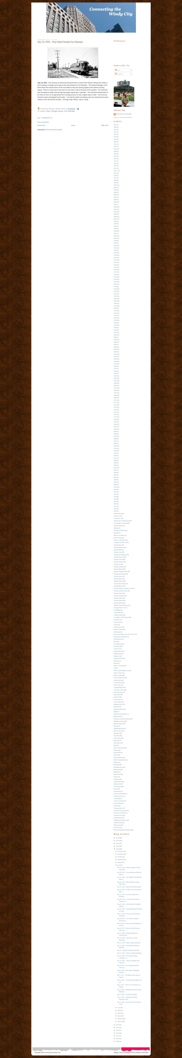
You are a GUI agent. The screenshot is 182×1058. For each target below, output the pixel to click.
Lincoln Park (117, 702)
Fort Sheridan (69, 111)
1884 (115, 190)
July (118, 865)
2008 (115, 484)
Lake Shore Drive (119, 690)
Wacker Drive (117, 818)
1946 (115, 342)
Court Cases (117, 622)
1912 (115, 260)
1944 (115, 337)
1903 (115, 238)
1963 (115, 383)
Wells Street (117, 825)
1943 (115, 335)
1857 (115, 134)
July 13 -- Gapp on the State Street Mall (128, 950)
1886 (115, 194)
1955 (115, 364)
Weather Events (118, 822)
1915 (115, 267)
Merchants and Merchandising (122, 719)
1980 (115, 424)
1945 (115, 339)
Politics (116, 750)
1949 (115, 349)
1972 (115, 405)
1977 (115, 417)
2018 (115, 508)
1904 (115, 240)
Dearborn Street (118, 629)
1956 (115, 366)
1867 (115, 158)
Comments (119, 74)
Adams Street (117, 513)
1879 (115, 178)
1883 (115, 187)
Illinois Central (118, 675)
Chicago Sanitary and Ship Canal (123, 588)
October (119, 857)
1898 (115, 226)
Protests (116, 755)
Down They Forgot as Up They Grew (124, 634)
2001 (115, 467)
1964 (115, 385)
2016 (115, 504)
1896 (115, 221)
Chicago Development (120, 554)
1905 (115, 243)
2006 (115, 479)
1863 (115, 149)
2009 (115, 487)
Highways (116, 656)
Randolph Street (118, 767)
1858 (115, 136)
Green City (117, 648)
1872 (115, 163)
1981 (115, 426)
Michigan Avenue (119, 721)
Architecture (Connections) (121, 520)
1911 (115, 257)
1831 (115, 124)
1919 (115, 277)
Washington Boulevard (120, 820)
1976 (115, 414)
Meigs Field (117, 716)
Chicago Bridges (118, 547)
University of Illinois (119, 813)
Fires (115, 641)
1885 (115, 192)
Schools (116, 777)
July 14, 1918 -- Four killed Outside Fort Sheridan (60, 42)
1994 (115, 455)
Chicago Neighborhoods (120, 571)
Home (73, 125)
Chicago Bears (118, 545)
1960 (115, 376)
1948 (115, 347)
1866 (115, 156)
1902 (115, 236)
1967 (115, 393)
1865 (115, 153)
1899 (115, 228)
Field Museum (118, 639)
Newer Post (41, 125)
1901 (115, 233)
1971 (115, 402)
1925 (115, 291)
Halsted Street (118, 651)
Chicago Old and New (123, 114)
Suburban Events (118, 796)
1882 (115, 185)
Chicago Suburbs (118, 603)
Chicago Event (118, 559)
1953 (115, 359)
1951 (115, 354)
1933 (115, 310)
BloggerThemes (130, 1052)
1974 (115, 409)
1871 (115, 161)
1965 (115, 388)
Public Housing (118, 757)
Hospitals (116, 661)
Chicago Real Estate (119, 583)
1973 (115, 407)
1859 (115, 139)
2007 (115, 482)
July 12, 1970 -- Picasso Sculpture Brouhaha (129, 953)
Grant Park (117, 646)
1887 (115, 197)
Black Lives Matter (119, 535)
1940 (115, 327)
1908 (115, 250)
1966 (115, 390)
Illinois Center (118, 673)
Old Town (116, 740)
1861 (115, 144)
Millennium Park (118, 728)
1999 (115, 463)
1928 (115, 298)
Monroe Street (118, 731)
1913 (115, 262)
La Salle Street (118, 682)
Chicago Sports (118, 598)
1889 (115, 202)
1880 (115, 180)
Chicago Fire (117, 564)
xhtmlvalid (145, 1052)
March (119, 1016)
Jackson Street (118, 680)
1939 (115, 325)
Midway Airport (118, 723)
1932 (115, 308)
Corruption (117, 619)
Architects (116, 516)
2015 (115, 501)
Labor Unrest (117, 685)
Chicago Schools (118, 593)
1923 (115, 286)
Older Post (104, 125)
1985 (115, 436)
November (120, 854)
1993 (115, 453)
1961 (115, 378)
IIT (114, 668)
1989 (115, 443)
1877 (115, 173)
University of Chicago (120, 810)
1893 (115, 214)
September (120, 859)
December (120, 851)
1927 (115, 296)
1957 (115, 368)
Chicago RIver (118, 586)
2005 (115, 477)
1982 (115, 429)
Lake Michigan (118, 687)
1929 (115, 301)
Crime (115, 624)
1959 (115, 373)
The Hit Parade (118, 803)
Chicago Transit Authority (121, 605)
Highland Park (118, 653)
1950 (115, 351)
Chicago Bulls (118, 549)
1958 (115, 371)
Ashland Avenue (118, 525)
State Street (117, 786)
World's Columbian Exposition (122, 830)
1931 (115, 306)
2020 (117, 838)
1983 (115, 431)
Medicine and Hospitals (120, 714)
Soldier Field (117, 784)
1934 (115, 313)
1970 (115, 400)
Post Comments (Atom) (54, 130)
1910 (115, 255)
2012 (115, 494)
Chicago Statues (118, 600)
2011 (115, 491)
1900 (115, 231)
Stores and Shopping (119, 793)
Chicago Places (118, 578)
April (118, 1013)
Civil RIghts (117, 610)
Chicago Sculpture (119, 595)
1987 (115, 441)
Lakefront (116, 697)
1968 (115, 395)
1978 (115, 419)
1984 (115, 434)
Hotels (115, 663)
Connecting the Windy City (52, 1052)
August (119, 862)
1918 (48, 111)
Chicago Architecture (120, 542)
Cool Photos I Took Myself (121, 617)
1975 (115, 412)
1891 (115, 209)
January (119, 1021)
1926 (115, 294)
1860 (115, 141)
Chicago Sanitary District (121, 590)
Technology (117, 798)
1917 (115, 272)
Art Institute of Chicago (120, 523)
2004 (115, 475)
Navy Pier (116, 735)
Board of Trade (118, 537)
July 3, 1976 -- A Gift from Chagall (127, 994)
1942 (115, 332)
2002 (115, 470)
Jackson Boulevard (119, 677)
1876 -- (116, 170)
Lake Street (117, 694)
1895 (115, 219)
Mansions (116, 706)
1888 (115, 199)
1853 (115, 129)
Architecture (117, 518)
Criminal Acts (117, 627)
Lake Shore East (118, 692)
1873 (115, 165)
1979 (115, 421)
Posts (117, 70)
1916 (115, 269)
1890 (115, 207)
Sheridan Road (118, 781)
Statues (116, 789)
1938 (115, 323)
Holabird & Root (118, 658)
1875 (115, 168)
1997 (115, 458)
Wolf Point (117, 827)
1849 (115, 127)
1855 (115, 132)
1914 (115, 265)
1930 (115, 303)
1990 (115, 446)
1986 (115, 438)
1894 (115, 216)
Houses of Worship (119, 665)
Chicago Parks (118, 576)
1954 (115, 361)
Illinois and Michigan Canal (121, 670)
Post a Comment (43, 122)
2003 (115, 472)
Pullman (116, 762)
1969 (115, 397)
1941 (115, 330)
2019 (115, 511)
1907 (115, 248)
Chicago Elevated (119, 557)
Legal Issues (117, 699)
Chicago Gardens (118, 566)
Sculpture (116, 779)
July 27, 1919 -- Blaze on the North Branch (129, 887)
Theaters (116, 805)
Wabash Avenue (118, 815)
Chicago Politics (118, 581)
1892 (115, 211)
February (120, 1018)
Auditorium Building (119, 530)
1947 (115, 344)
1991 (115, 448)
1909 (115, 252)
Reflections (117, 769)
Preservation (117, 752)
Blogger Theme (118, 1052)
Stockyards (117, 791)
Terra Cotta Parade (119, 801)
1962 (115, 380)
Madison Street (118, 704)
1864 (115, 151)
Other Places (117, 743)
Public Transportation (120, 760)
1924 (115, 289)
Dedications (117, 632)
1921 (115, 281)
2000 (115, 465)
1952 (115, 356)
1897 (115, 223)
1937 (115, 320)
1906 (115, 245)
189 (115, 204)
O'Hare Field (117, 738)
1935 (115, 315)
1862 (115, 146)
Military (116, 726)
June (118, 1007)
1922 (115, 284)
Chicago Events (57, 111)
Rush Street (117, 774)
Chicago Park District (120, 574)
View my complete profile (123, 117)
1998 (115, 460)
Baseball (116, 533)
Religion (116, 772)
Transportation (118, 808)
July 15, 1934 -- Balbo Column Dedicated (128, 942)
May (118, 1010)
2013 (115, 496)
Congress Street (118, 615)
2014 (115, 499)
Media (115, 711)
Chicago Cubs (118, 552)
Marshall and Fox (119, 709)
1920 (115, 279)
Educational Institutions (120, 636)
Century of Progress (119, 540)
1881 (115, 182)
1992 (115, 450)
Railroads (116, 764)
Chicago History (118, 569)
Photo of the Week (119, 748)
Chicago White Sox (119, 607)
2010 (115, 489)
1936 (115, 318)
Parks (115, 745)
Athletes (116, 528)
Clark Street (117, 612)
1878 (115, 175)
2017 (115, 506)
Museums (116, 733)
